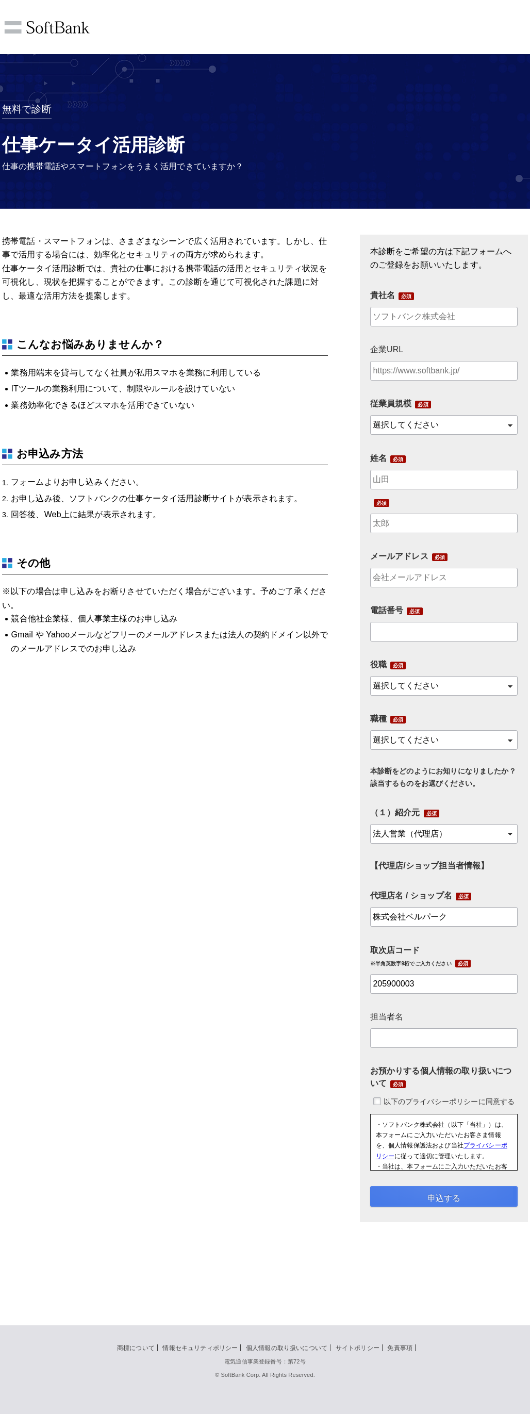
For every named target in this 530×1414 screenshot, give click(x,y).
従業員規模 (391, 403)
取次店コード (411, 956)
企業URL (387, 349)
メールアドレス (399, 556)
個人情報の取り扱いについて (286, 1348)
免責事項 (399, 1348)
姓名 (378, 458)
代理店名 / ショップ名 (411, 895)
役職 (378, 664)
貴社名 (382, 295)
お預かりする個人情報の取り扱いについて (441, 1077)
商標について (136, 1348)
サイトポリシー (357, 1348)
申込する (443, 1198)
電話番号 (387, 610)
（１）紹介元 (395, 812)
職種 (378, 718)
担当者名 (387, 1016)
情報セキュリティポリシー (200, 1348)
